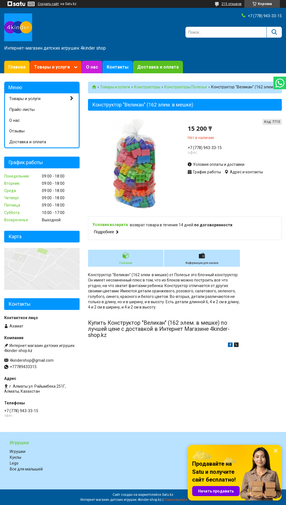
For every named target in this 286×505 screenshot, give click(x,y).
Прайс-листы (22, 109)
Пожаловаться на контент (185, 500)
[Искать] (274, 32)
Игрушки (17, 451)
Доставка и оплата (158, 67)
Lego (14, 463)
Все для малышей (26, 469)
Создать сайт (48, 4)
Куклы (15, 457)
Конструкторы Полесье (185, 87)
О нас (92, 67)
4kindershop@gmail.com (32, 360)
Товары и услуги (52, 67)
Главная (16, 67)
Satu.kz (167, 495)
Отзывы (17, 130)
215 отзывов (231, 4)
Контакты (117, 67)
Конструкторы (147, 87)
